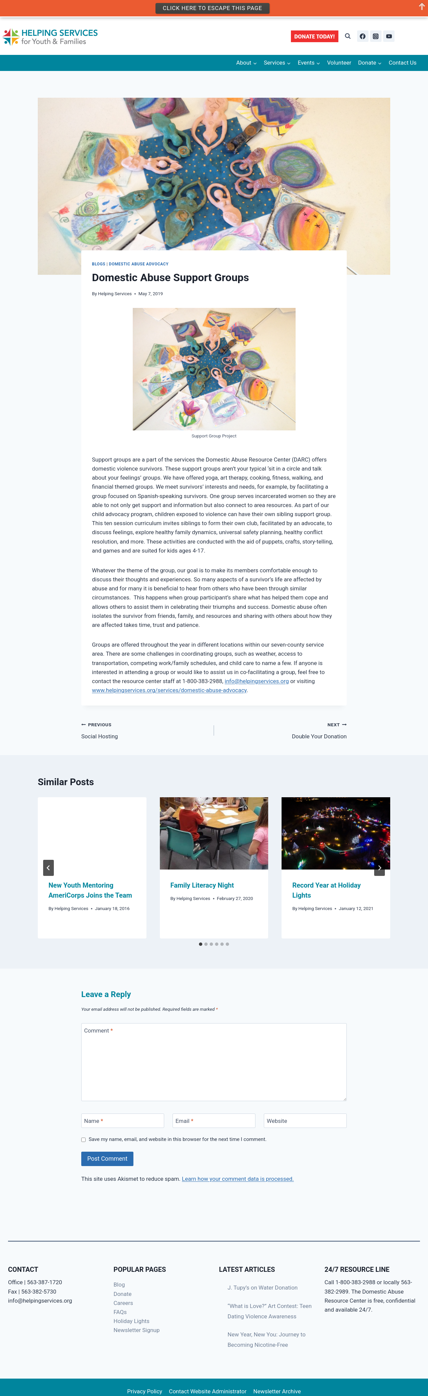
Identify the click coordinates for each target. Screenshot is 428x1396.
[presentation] (92, 833)
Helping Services (115, 293)
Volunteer (339, 62)
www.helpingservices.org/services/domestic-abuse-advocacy (169, 690)
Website (277, 1121)
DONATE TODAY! (314, 36)
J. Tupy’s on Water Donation (263, 1287)
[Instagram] (376, 36)
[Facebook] (362, 36)
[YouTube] (389, 36)
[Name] (122, 1121)
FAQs (120, 1312)
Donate (123, 1294)
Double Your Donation (283, 730)
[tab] (200, 944)
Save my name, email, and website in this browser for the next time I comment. (177, 1139)
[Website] (305, 1121)
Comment (98, 1030)
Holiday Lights (132, 1321)
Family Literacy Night (202, 885)
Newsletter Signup (137, 1330)
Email (185, 1121)
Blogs (98, 264)
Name (93, 1121)
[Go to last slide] (48, 868)
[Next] (379, 868)
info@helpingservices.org (257, 681)
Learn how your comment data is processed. (238, 1178)
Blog (119, 1284)
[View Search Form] (348, 36)
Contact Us (402, 62)
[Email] (214, 1121)
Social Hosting (144, 730)
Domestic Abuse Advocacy (139, 264)
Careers (123, 1303)
